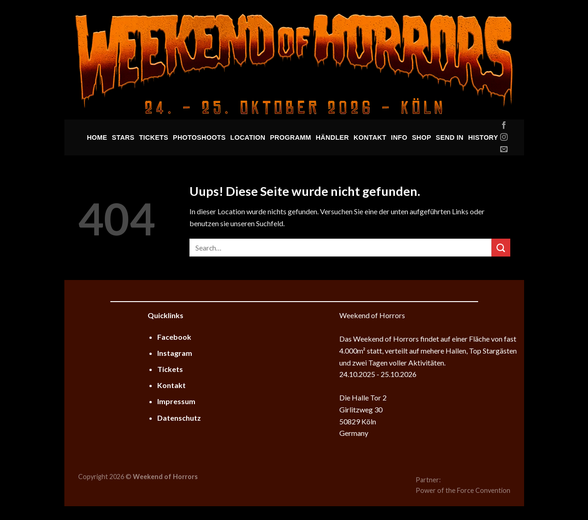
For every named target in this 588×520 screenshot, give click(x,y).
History (483, 137)
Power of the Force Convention (463, 490)
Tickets (153, 137)
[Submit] (500, 248)
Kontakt (370, 137)
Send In (449, 137)
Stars (123, 137)
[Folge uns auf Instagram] (504, 137)
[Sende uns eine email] (504, 149)
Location (247, 137)
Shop (421, 137)
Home (97, 137)
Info (399, 137)
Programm (290, 137)
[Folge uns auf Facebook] (504, 125)
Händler (332, 137)
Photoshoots (199, 137)
